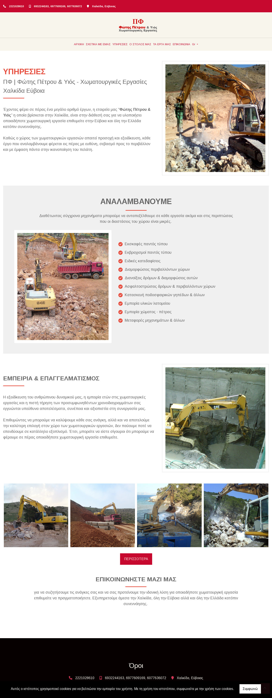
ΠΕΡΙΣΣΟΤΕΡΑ (136, 559)
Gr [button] (194, 44)
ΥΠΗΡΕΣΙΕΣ (120, 44)
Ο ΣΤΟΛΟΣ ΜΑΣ (140, 44)
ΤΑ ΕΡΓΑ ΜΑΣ (162, 44)
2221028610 (16, 6)
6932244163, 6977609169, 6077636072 (58, 6)
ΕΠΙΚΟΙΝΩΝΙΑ (181, 44)
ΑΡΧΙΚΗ (79, 44)
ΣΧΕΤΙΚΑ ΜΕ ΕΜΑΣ (98, 44)
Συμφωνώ (250, 689)
